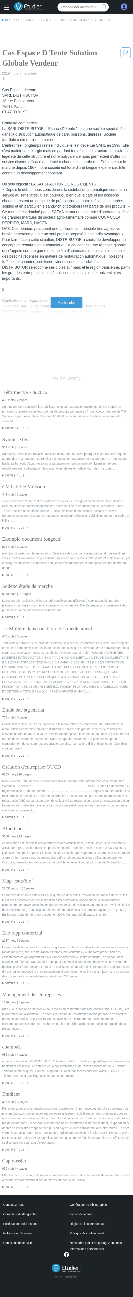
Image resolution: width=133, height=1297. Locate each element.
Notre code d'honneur (17, 1233)
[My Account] (124, 7)
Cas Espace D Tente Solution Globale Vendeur (67, 19)
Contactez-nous (13, 1204)
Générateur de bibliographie (88, 1204)
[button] (7, 7)
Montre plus (66, 302)
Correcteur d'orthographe (20, 1214)
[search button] (104, 7)
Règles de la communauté (87, 1223)
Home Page (11, 19)
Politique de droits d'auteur (21, 1223)
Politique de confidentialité (87, 1233)
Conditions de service (17, 1243)
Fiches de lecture (81, 1214)
